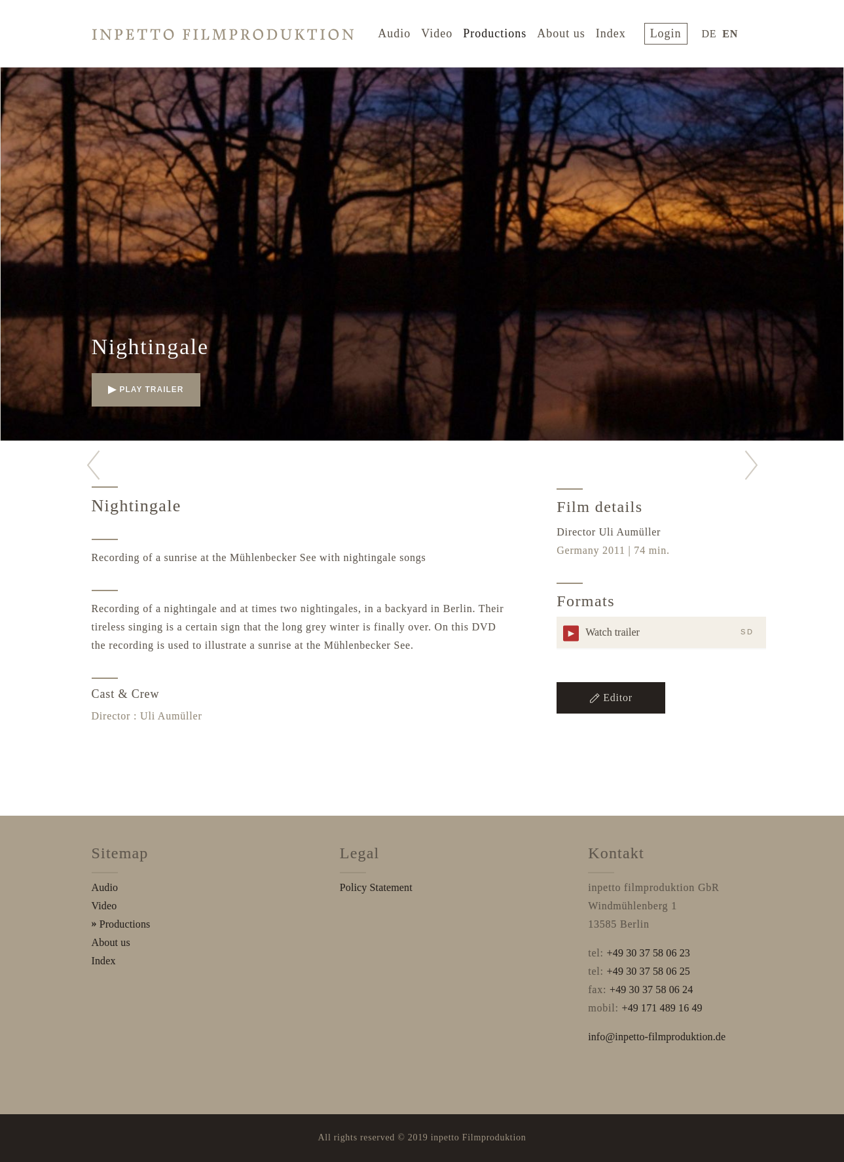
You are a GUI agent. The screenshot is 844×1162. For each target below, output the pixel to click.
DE (709, 31)
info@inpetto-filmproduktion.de (656, 1036)
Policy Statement (376, 887)
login (669, 31)
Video (443, 31)
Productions (501, 31)
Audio (400, 31)
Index (617, 31)
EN (730, 31)
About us (567, 31)
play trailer (146, 389)
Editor (611, 697)
